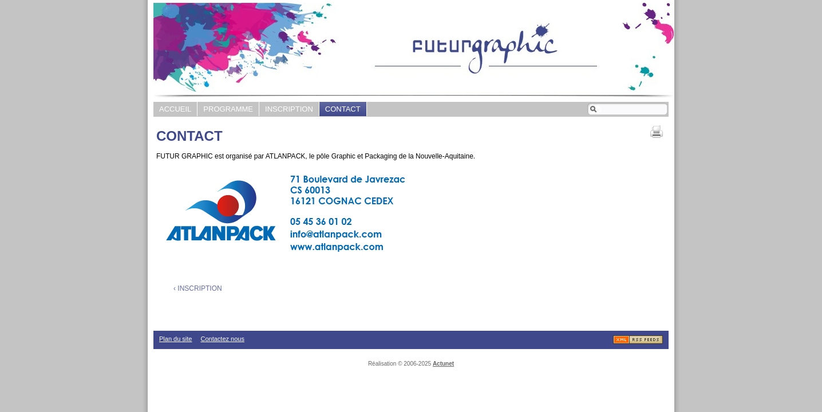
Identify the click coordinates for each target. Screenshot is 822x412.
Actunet (443, 363)
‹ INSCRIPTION (197, 288)
